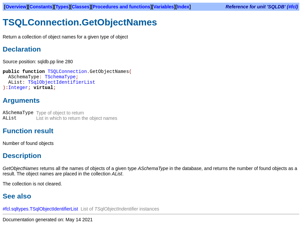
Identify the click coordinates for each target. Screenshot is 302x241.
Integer (18, 87)
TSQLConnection (67, 71)
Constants (40, 6)
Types (61, 6)
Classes (81, 6)
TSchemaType (60, 77)
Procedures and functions (121, 6)
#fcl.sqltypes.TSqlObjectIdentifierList (40, 209)
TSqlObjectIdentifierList (62, 82)
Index (183, 6)
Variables (163, 6)
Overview (16, 6)
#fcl (292, 6)
